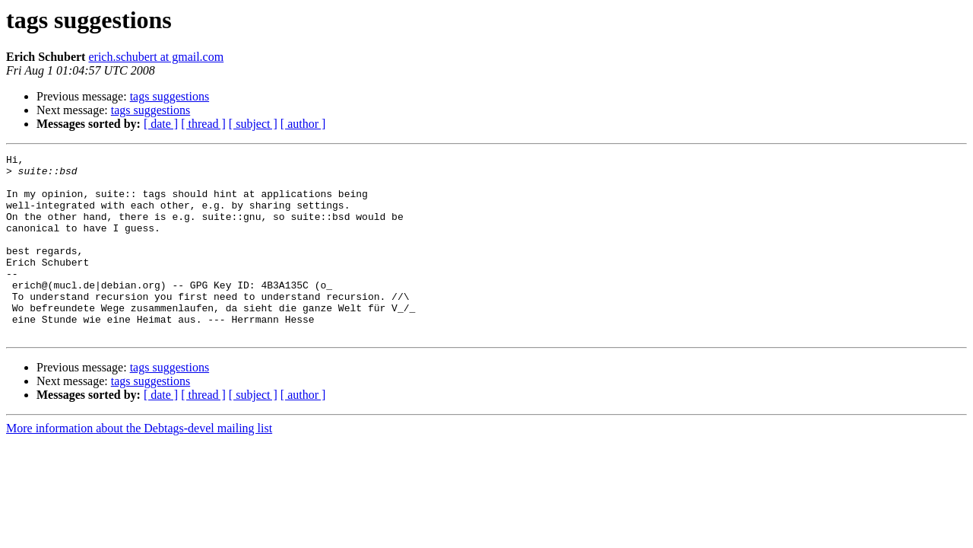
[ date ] (161, 123)
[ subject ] (253, 123)
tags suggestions (169, 96)
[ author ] (303, 123)
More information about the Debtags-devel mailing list (139, 464)
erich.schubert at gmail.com (155, 56)
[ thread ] (203, 123)
